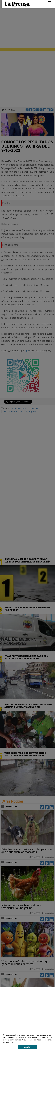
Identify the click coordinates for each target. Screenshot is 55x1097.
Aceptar (27, 1047)
